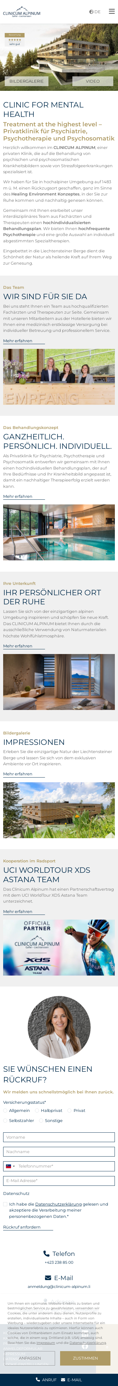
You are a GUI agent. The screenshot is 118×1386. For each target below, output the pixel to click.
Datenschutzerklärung (58, 1204)
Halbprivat (51, 1110)
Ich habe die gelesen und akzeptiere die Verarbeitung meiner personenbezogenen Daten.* (58, 1210)
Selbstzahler (21, 1120)
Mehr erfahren (17, 340)
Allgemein (19, 1110)
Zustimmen (85, 1358)
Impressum (46, 1343)
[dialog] (59, 1333)
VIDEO (93, 81)
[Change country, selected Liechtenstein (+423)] (10, 1166)
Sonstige (54, 1120)
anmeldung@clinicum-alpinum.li (59, 1286)
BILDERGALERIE (26, 81)
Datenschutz (16, 1193)
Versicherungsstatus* (24, 1102)
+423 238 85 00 (59, 1262)
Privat (79, 1110)
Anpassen (30, 1358)
